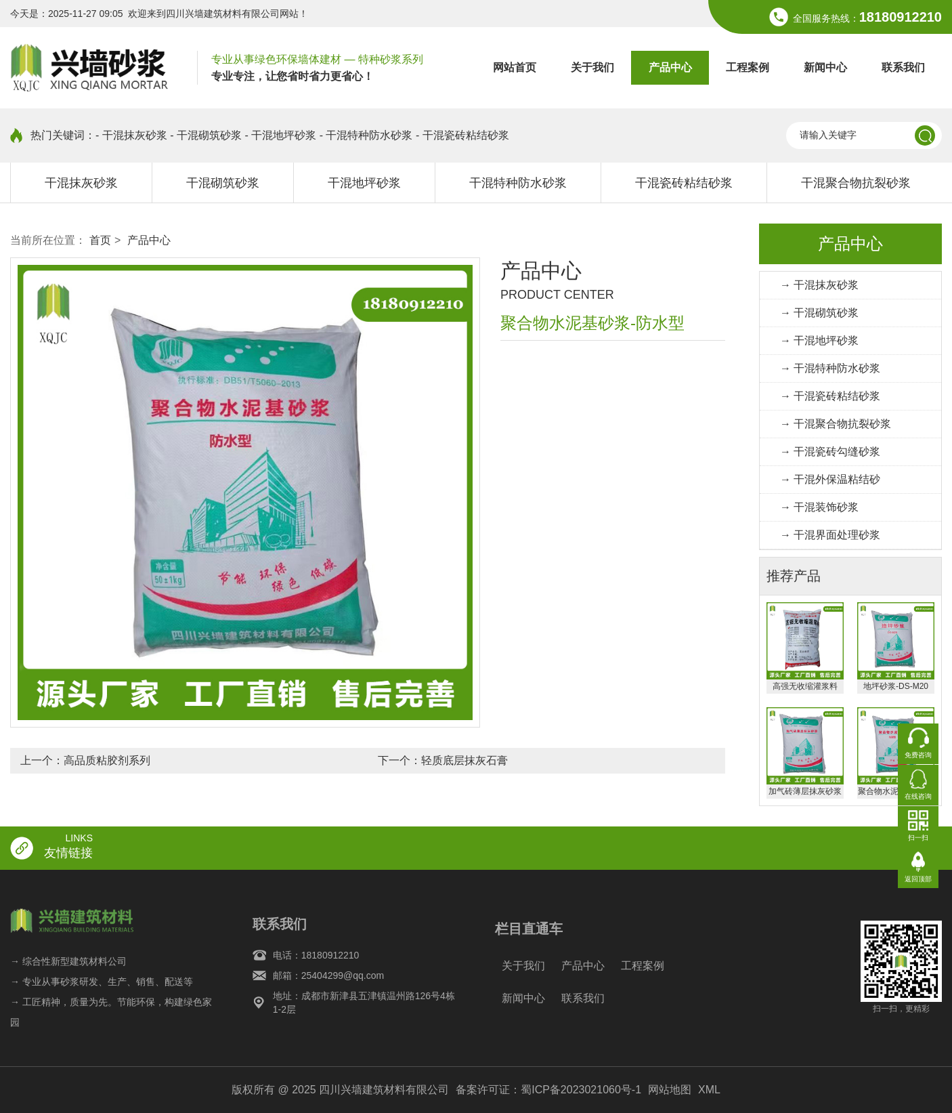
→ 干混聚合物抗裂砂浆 (835, 423)
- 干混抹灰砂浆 (131, 135)
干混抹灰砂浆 (81, 183)
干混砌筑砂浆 (222, 183)
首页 (100, 240)
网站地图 (669, 1089)
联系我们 (903, 67)
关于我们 (592, 67)
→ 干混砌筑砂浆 (819, 312)
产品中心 (670, 67)
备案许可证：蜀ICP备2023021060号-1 (548, 1089)
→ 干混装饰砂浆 (819, 507)
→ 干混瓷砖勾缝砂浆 (830, 451)
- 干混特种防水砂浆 (366, 135)
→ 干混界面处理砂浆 (830, 535)
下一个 (443, 760)
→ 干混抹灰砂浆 (819, 285)
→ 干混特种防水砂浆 (830, 368)
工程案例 (747, 67)
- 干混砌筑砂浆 (206, 135)
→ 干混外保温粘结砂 (830, 479)
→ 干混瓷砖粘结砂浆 (830, 396)
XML (709, 1089)
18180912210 (900, 16)
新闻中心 (825, 67)
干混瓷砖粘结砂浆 (684, 183)
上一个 (85, 760)
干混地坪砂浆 (364, 183)
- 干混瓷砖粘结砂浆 (462, 135)
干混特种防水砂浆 (518, 183)
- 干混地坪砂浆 (280, 135)
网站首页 (514, 67)
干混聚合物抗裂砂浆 (856, 183)
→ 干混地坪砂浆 (819, 340)
